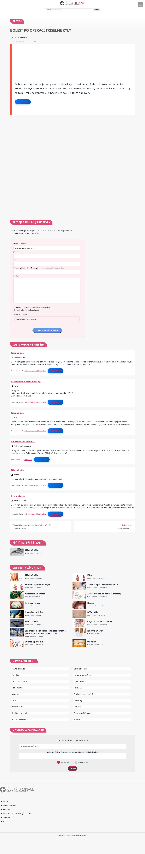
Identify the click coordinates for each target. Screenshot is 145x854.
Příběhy (77, 707)
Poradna (15, 675)
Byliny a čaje (17, 707)
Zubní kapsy (127, 525)
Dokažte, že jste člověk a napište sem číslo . (38, 268)
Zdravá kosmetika (19, 681)
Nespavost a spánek (82, 675)
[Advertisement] (73, 60)
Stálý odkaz (42, 371)
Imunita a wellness (20, 719)
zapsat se (64, 762)
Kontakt (77, 719)
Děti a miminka (18, 688)
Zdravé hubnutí (80, 669)
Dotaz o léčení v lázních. (23, 441)
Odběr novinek (9, 805)
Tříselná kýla (17, 353)
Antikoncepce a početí (83, 694)
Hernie (90, 603)
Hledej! (96, 10)
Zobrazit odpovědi (30, 371)
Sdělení (16, 276)
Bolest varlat (31, 621)
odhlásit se (83, 762)
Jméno (16, 252)
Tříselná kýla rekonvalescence (102, 584)
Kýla (89, 575)
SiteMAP (6, 817)
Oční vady (78, 700)
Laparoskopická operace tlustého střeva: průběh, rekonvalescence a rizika (45, 632)
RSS (4, 821)
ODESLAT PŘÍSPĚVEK (47, 330)
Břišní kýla (92, 612)
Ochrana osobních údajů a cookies (17, 813)
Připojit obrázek (21, 314)
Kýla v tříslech (18, 496)
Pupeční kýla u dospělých (38, 584)
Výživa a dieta (80, 681)
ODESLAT (72, 768)
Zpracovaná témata (82, 713)
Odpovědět (23, 102)
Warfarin (91, 641)
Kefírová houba (32, 603)
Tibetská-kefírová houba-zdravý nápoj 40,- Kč (32, 525)
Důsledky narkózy (34, 612)
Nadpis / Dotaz (19, 244)
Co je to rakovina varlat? (99, 621)
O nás (5, 801)
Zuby (14, 700)
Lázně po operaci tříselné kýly (26, 381)
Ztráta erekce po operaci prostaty (104, 593)
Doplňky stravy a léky (21, 713)
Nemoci (15, 694)
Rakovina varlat (95, 630)
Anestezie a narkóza (35, 593)
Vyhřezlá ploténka (34, 641)
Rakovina (78, 688)
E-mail (16, 260)
